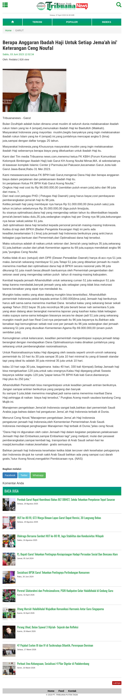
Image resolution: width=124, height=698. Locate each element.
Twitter (23, 475)
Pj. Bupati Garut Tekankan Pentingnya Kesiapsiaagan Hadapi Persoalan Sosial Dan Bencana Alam (67, 554)
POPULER (72, 22)
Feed (61, 691)
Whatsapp (38, 475)
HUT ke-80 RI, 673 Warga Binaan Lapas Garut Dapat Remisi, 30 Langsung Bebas (59, 518)
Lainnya (116, 683)
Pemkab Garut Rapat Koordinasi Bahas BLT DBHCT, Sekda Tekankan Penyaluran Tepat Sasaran (66, 499)
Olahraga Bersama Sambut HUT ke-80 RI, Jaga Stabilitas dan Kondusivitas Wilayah (60, 536)
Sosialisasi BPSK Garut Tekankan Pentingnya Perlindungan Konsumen (53, 572)
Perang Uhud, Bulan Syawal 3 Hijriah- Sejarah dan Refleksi (47, 627)
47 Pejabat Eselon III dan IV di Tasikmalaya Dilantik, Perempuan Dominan (55, 645)
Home (8, 30)
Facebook (10, 475)
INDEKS (106, 22)
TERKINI (37, 22)
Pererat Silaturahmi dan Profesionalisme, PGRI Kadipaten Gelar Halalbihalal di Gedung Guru (65, 590)
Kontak (72, 691)
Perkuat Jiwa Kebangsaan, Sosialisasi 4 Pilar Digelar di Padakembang (53, 663)
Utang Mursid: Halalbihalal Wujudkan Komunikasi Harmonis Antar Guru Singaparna (60, 609)
